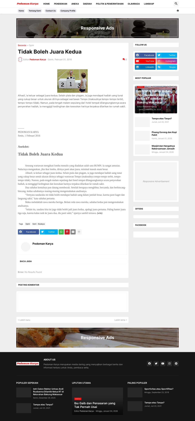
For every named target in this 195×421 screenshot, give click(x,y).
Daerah (87, 3)
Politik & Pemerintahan (109, 3)
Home (46, 3)
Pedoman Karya (42, 243)
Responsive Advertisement (156, 181)
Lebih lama (120, 320)
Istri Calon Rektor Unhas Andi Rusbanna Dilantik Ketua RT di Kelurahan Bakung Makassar (48, 392)
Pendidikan (60, 3)
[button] (176, 3)
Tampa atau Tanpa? (162, 118)
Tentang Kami (35, 11)
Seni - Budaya (38, 224)
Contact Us (51, 11)
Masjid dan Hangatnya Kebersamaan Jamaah (163, 147)
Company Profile (68, 11)
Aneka (75, 3)
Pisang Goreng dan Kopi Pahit (164, 133)
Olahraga (134, 3)
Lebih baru (25, 320)
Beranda (22, 45)
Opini (31, 45)
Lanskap (149, 3)
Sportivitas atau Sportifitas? (158, 389)
